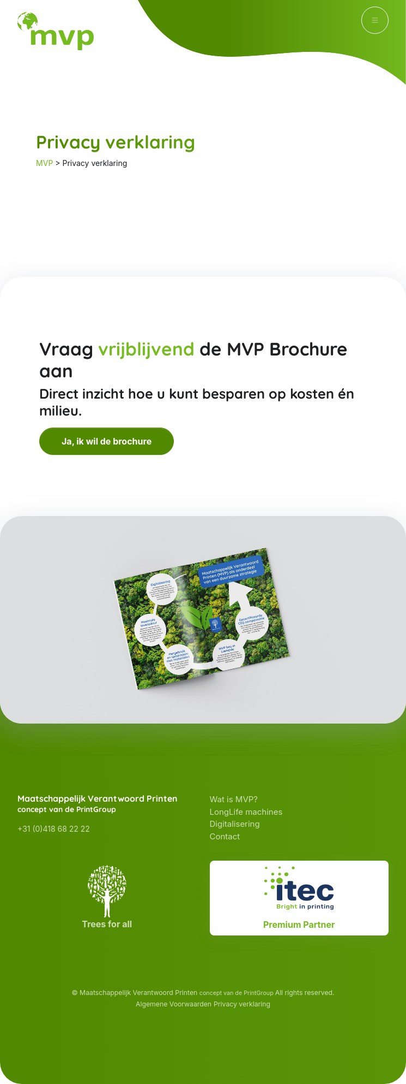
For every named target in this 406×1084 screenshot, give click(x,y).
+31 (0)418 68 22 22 (53, 828)
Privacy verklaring (242, 1004)
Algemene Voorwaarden (173, 1004)
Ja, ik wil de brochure (107, 441)
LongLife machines (246, 812)
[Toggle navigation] (375, 20)
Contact (225, 836)
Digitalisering (235, 824)
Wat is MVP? (234, 799)
